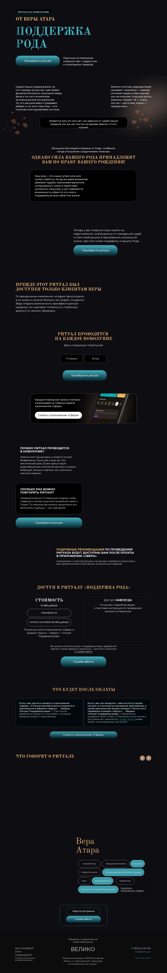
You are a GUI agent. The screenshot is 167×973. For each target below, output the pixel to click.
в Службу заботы (83, 651)
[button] (32, 794)
